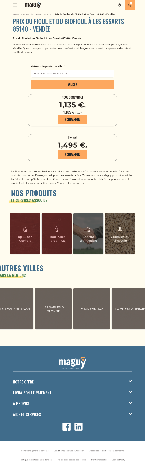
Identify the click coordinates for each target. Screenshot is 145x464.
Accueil (16, 14)
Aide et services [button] (72, 414)
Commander (72, 119)
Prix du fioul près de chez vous (37, 14)
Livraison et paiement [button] (72, 392)
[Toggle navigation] (15, 5)
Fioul (69, 44)
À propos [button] (72, 403)
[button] (119, 5)
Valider (72, 84)
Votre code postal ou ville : (47, 66)
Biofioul (91, 44)
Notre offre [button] (72, 381)
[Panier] (130, 5)
